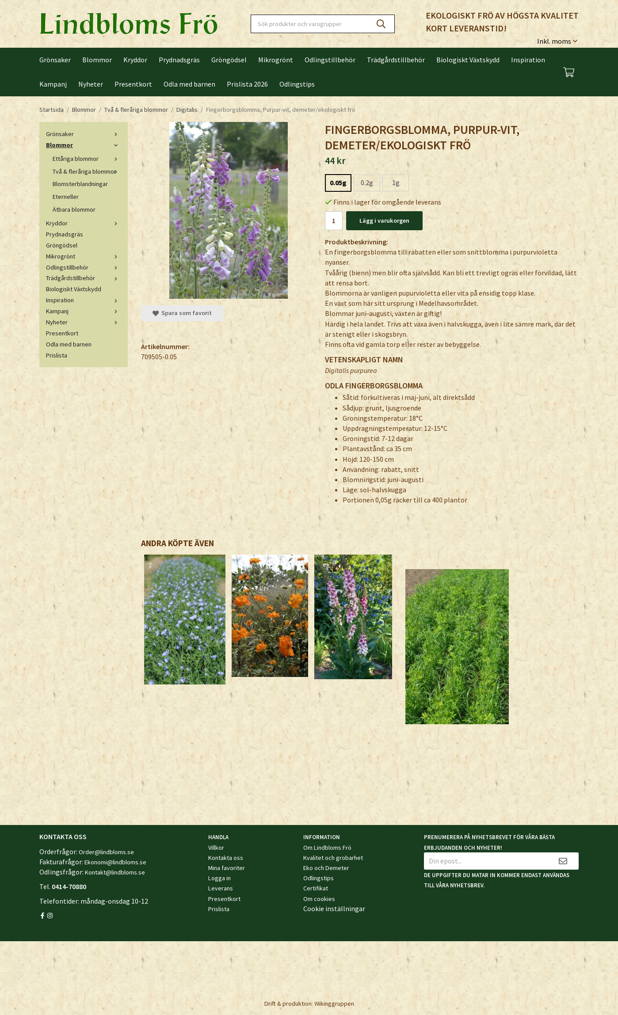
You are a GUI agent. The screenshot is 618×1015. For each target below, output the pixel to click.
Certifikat (315, 888)
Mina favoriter (226, 868)
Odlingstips (297, 84)
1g (396, 182)
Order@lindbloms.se (106, 852)
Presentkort (133, 84)
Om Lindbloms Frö (327, 848)
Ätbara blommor (74, 209)
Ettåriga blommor (87, 159)
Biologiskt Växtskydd (468, 59)
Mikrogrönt (275, 59)
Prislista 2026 (247, 84)
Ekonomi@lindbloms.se (115, 862)
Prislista (56, 355)
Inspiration (528, 59)
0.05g (338, 182)
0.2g (367, 182)
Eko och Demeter (326, 868)
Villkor (216, 848)
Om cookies (319, 899)
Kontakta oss (225, 858)
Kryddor (135, 59)
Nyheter (90, 84)
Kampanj (53, 84)
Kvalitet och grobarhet (333, 858)
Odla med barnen (189, 84)
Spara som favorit (182, 313)
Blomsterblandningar (80, 184)
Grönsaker (55, 59)
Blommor (97, 59)
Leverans (220, 888)
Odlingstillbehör (330, 59)
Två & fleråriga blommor (87, 171)
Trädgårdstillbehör (396, 59)
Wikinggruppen (334, 1003)
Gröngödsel (229, 59)
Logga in (219, 878)
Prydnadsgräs (179, 59)
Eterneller (66, 197)
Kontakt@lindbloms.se (115, 872)
